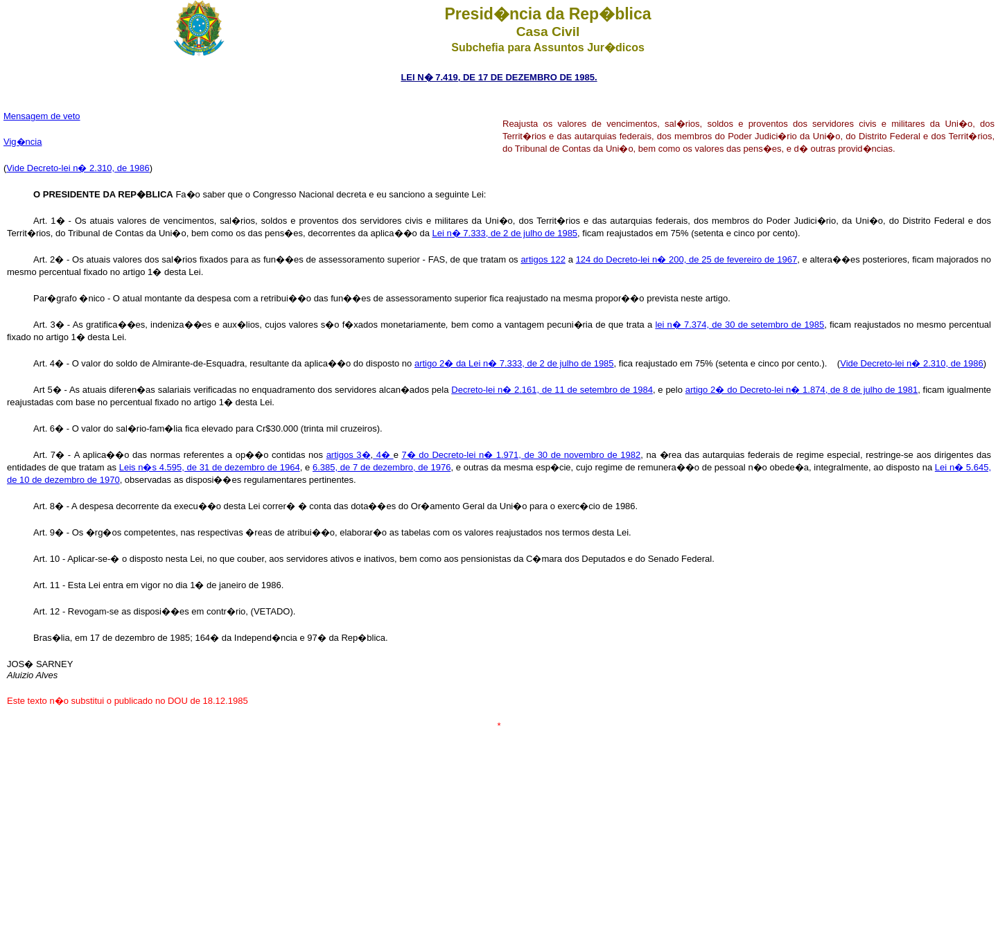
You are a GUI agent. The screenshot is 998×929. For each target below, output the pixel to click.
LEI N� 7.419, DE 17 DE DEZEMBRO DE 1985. (499, 77)
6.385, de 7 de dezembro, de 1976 (381, 467)
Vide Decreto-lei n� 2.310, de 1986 (77, 168)
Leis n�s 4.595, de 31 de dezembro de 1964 (209, 467)
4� (383, 455)
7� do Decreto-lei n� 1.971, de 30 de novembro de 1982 (521, 455)
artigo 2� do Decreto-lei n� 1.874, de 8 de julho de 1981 (801, 389)
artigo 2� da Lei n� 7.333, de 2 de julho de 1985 (514, 363)
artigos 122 (542, 259)
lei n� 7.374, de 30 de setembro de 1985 (739, 324)
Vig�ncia (22, 141)
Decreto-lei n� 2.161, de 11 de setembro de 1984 (552, 389)
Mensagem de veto (41, 116)
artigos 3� (348, 455)
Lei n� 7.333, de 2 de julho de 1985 (504, 233)
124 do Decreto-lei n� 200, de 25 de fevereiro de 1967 (687, 259)
